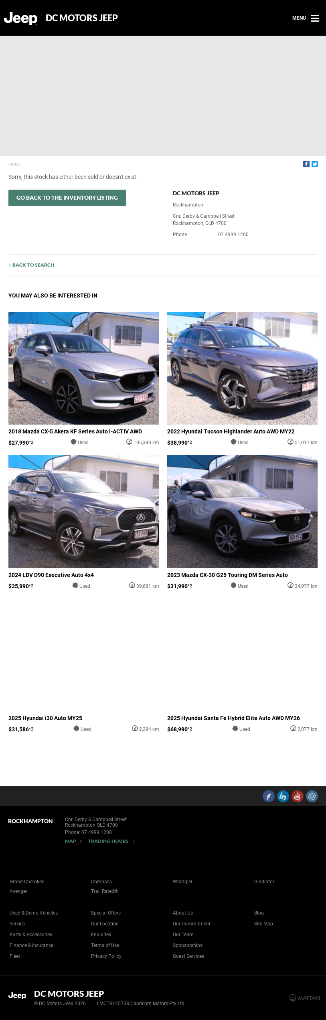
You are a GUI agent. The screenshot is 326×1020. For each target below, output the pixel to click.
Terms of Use (105, 945)
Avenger (18, 891)
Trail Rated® (104, 891)
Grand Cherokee (27, 881)
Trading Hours (108, 841)
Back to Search (33, 265)
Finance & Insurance (31, 945)
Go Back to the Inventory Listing (67, 197)
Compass (101, 881)
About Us (183, 913)
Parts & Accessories (31, 934)
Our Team (183, 934)
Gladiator (264, 881)
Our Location (105, 924)
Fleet (15, 956)
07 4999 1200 (233, 234)
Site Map (263, 924)
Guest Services (188, 956)
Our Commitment (192, 924)
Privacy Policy (106, 956)
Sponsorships (187, 945)
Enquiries (101, 934)
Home (15, 164)
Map (70, 841)
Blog (259, 913)
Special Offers (106, 913)
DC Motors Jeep (82, 18)
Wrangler (182, 881)
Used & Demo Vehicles (34, 913)
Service (17, 924)
